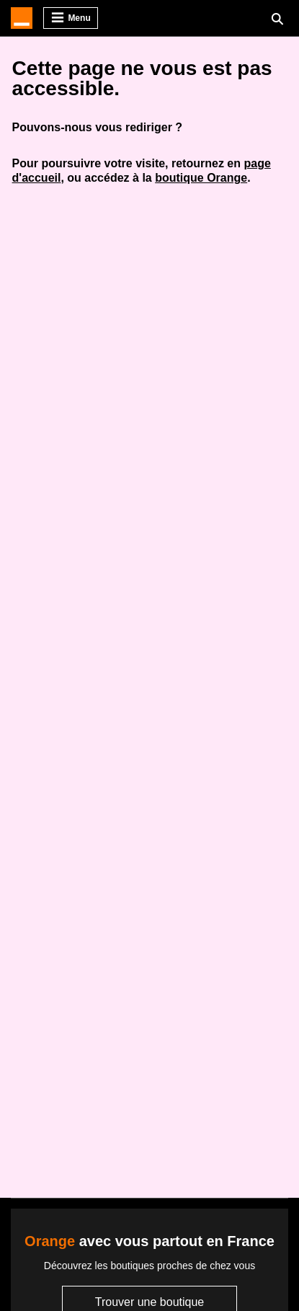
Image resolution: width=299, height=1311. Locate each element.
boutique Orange (201, 178)
